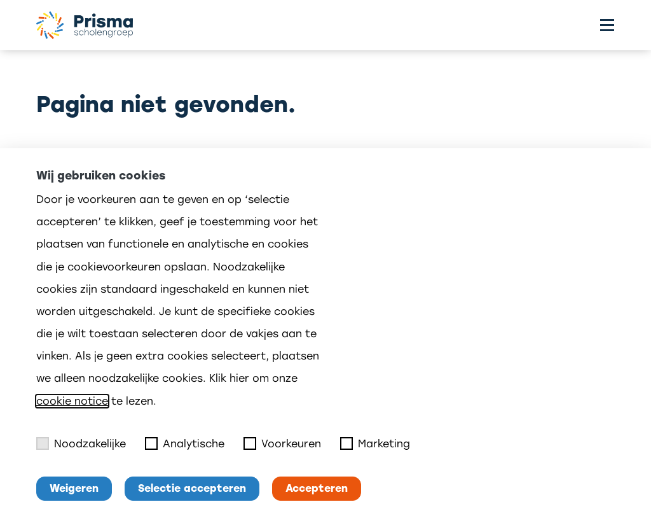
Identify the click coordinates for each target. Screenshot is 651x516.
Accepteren (316, 488)
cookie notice (72, 401)
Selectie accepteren (192, 488)
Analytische (184, 443)
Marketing (375, 443)
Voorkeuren (282, 443)
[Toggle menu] (607, 25)
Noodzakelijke (81, 443)
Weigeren (74, 488)
